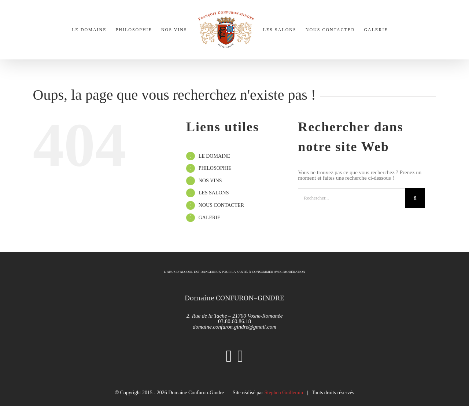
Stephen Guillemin (284, 392)
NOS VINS (210, 180)
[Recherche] (415, 198)
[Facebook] (240, 356)
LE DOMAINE (214, 156)
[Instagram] (229, 356)
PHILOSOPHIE (215, 168)
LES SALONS (214, 192)
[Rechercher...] (351, 198)
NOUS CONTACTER (221, 205)
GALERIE (210, 217)
